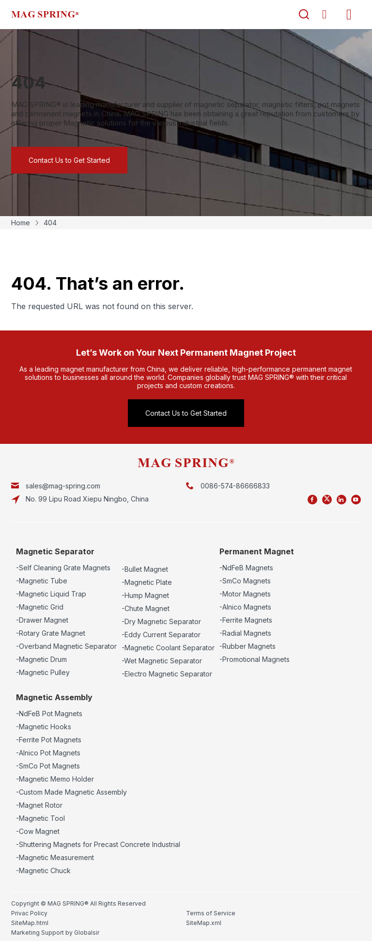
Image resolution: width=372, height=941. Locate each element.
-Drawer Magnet (42, 620)
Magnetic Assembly (54, 697)
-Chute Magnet (146, 608)
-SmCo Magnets (245, 581)
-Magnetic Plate (147, 582)
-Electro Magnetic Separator (167, 674)
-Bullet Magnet (145, 569)
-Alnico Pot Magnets (48, 753)
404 (50, 223)
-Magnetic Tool (40, 818)
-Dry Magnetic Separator (161, 621)
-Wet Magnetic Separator (162, 661)
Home (20, 223)
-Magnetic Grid (39, 607)
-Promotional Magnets (254, 659)
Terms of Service (210, 913)
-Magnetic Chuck (43, 870)
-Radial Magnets (245, 633)
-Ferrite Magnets (245, 620)
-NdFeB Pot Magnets (49, 713)
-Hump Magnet (145, 595)
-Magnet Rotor (39, 805)
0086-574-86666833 (235, 486)
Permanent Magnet (256, 551)
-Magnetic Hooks (43, 726)
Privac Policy (29, 913)
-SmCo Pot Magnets (48, 766)
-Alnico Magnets (245, 607)
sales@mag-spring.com (63, 486)
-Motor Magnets (245, 594)
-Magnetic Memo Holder (55, 779)
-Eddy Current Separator (161, 634)
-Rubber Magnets (247, 646)
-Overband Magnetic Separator (66, 646)
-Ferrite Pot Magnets (48, 740)
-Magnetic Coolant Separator (168, 647)
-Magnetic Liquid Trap (51, 594)
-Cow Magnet (38, 831)
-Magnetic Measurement (55, 857)
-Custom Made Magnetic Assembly (71, 792)
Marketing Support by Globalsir (55, 932)
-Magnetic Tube (41, 581)
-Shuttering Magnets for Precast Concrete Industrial (98, 844)
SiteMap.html (29, 922)
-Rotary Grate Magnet (50, 633)
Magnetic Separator (55, 551)
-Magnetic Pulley (43, 672)
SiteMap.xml (203, 922)
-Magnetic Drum (41, 659)
